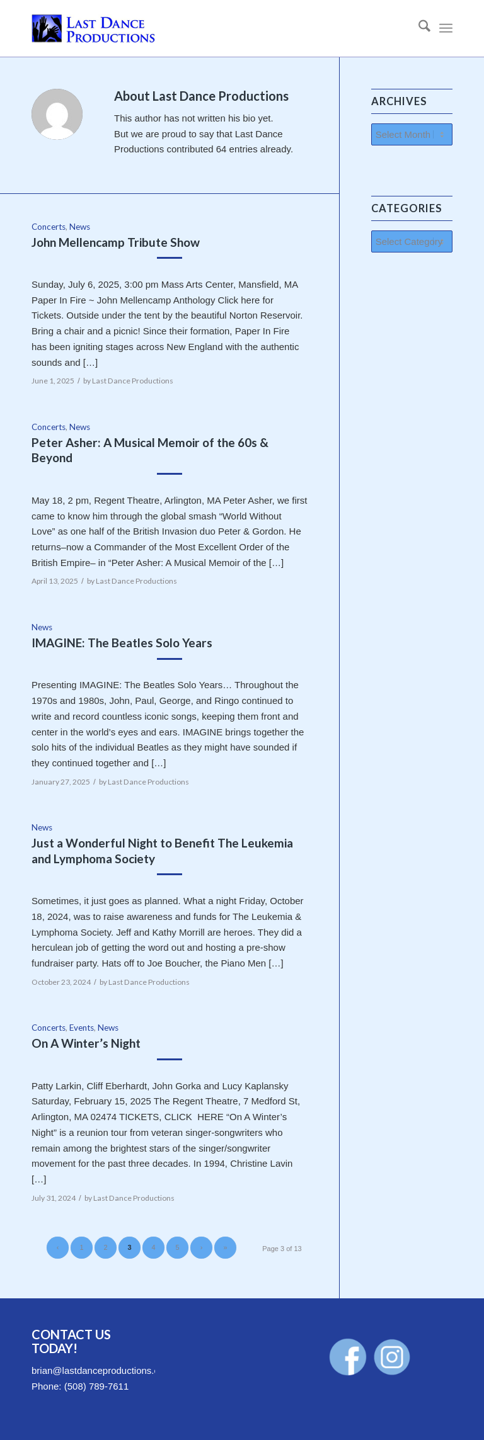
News (79, 227)
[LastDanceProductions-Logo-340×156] (93, 28)
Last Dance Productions (132, 380)
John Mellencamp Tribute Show (116, 242)
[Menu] (445, 28)
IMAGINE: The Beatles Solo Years (122, 642)
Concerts (49, 227)
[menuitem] (418, 28)
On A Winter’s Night (86, 1043)
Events (81, 1028)
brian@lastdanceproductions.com (102, 1370)
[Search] (418, 28)
